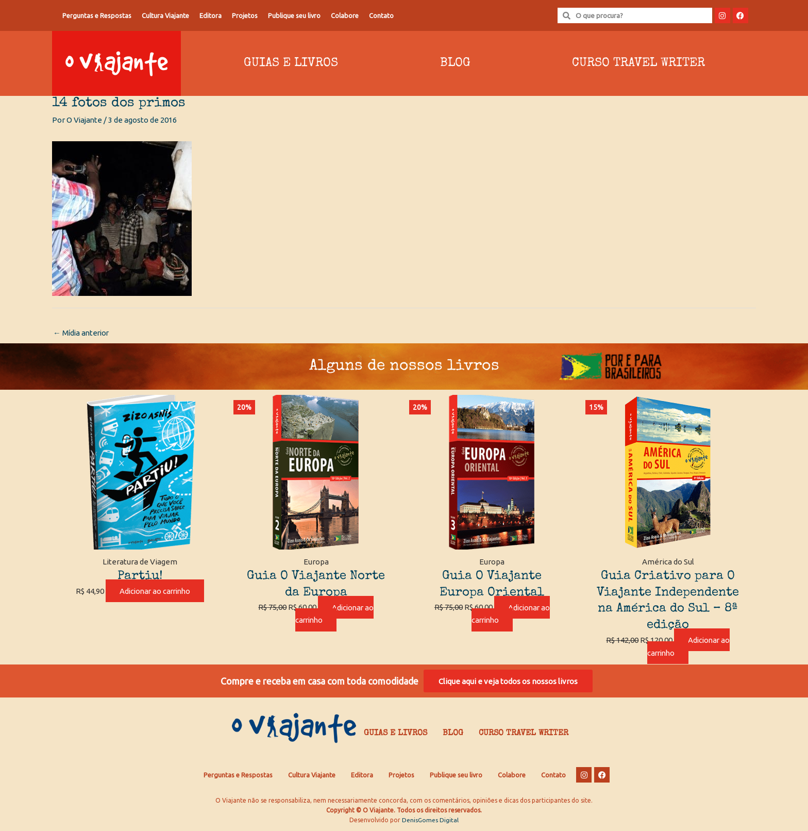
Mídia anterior (82, 332)
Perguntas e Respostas (96, 15)
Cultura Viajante (165, 15)
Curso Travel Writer (638, 63)
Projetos (245, 15)
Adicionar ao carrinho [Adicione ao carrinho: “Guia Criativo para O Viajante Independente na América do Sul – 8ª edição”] (688, 646)
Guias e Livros (291, 63)
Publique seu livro (294, 15)
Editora (210, 15)
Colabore (345, 15)
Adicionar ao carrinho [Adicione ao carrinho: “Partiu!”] (155, 591)
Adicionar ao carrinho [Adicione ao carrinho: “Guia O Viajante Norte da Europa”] (334, 614)
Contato (381, 15)
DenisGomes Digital (430, 821)
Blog (455, 63)
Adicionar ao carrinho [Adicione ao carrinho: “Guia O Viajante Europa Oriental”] (510, 614)
